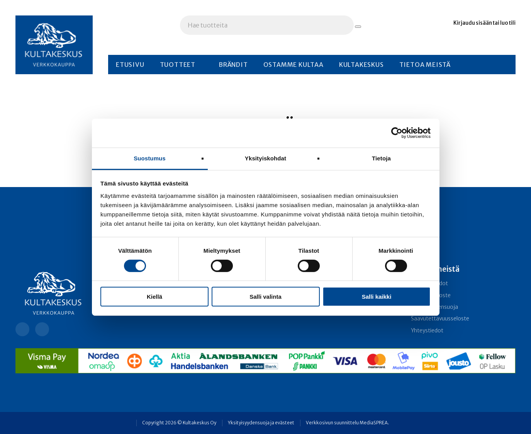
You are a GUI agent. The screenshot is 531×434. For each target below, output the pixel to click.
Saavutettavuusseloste (440, 318)
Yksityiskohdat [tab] (265, 158)
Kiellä (154, 296)
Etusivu (130, 64)
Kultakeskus (361, 64)
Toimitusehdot (429, 283)
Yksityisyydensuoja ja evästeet (261, 422)
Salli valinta (265, 296)
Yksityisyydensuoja (434, 307)
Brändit (233, 64)
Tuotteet (177, 64)
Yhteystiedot (427, 330)
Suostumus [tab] (150, 158)
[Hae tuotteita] (358, 27)
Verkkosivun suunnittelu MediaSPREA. (347, 422)
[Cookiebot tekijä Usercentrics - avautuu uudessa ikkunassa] (397, 133)
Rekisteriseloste (431, 295)
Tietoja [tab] (381, 158)
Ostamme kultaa (293, 64)
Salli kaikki (377, 296)
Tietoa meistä (425, 64)
